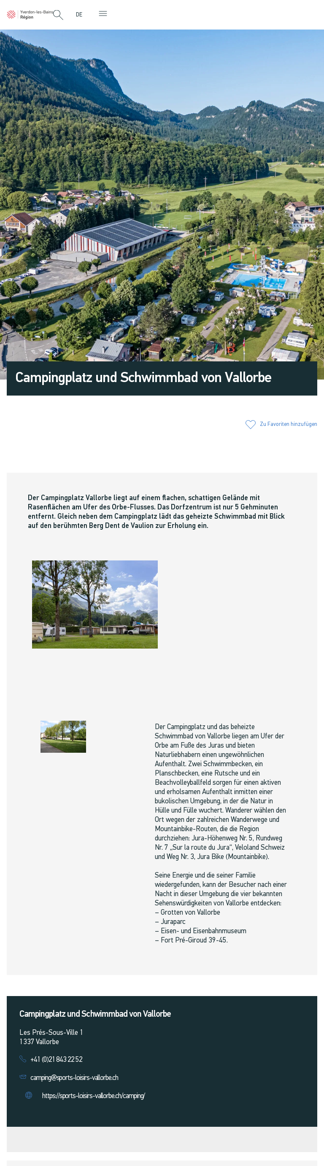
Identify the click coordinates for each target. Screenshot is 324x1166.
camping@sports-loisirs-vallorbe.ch (74, 1078)
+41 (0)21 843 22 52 (56, 1060)
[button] (58, 16)
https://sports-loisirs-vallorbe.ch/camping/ (93, 1096)
